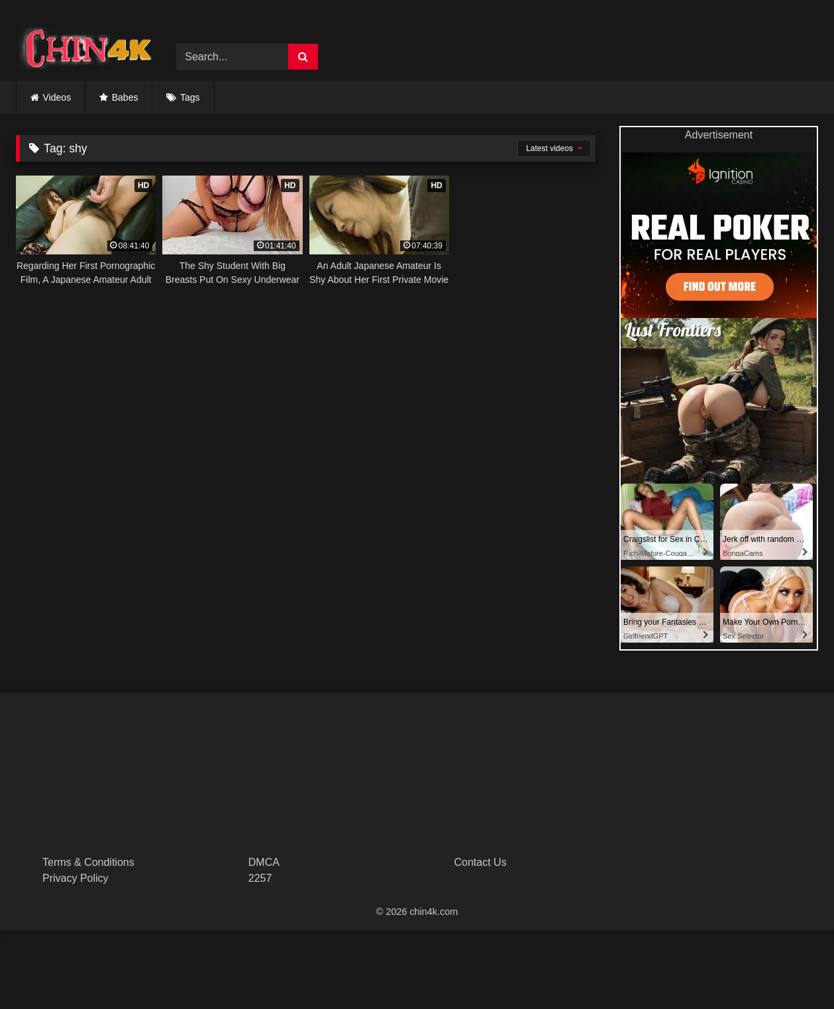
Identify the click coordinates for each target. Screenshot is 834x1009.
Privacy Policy (75, 878)
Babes (125, 97)
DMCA (264, 862)
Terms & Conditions (88, 862)
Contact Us (480, 862)
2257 (260, 878)
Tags (190, 97)
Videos (57, 97)
